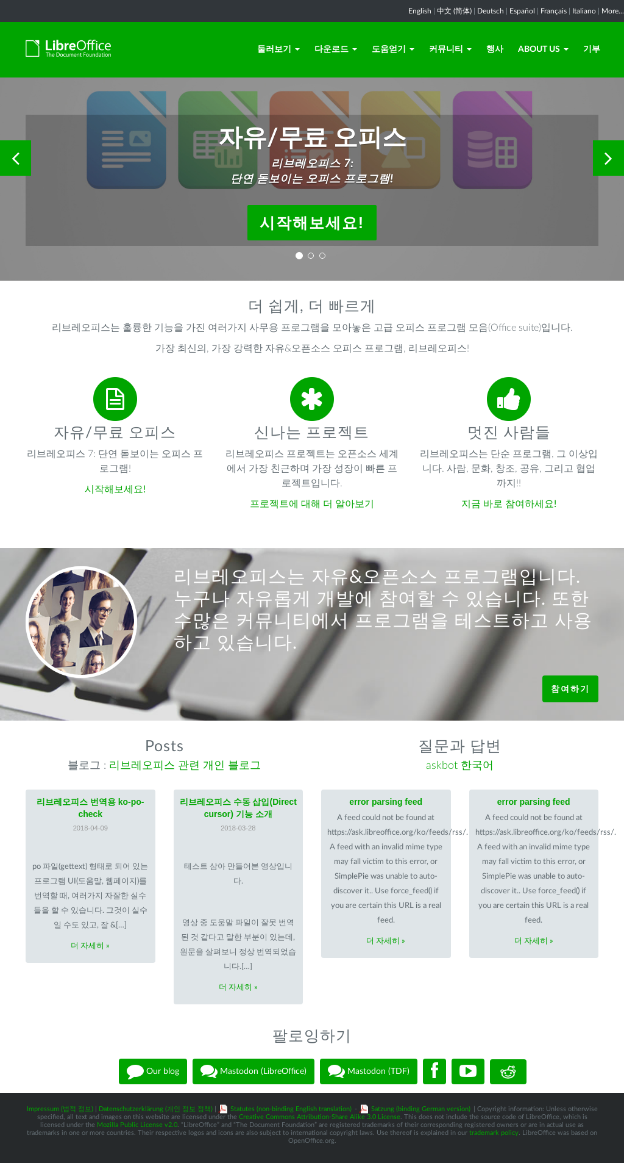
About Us (543, 49)
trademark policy (494, 1132)
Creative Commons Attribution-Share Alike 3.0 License (319, 1117)
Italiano (584, 11)
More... (612, 11)
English (419, 11)
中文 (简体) (454, 11)
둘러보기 (278, 49)
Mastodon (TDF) (369, 1071)
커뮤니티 (450, 49)
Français (554, 11)
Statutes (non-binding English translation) (291, 1109)
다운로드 (335, 49)
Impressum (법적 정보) (60, 1109)
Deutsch (490, 11)
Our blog (153, 1071)
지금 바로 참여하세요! (508, 504)
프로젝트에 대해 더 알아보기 (312, 504)
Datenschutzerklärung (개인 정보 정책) (156, 1109)
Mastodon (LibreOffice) (253, 1071)
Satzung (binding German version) (420, 1109)
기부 (591, 49)
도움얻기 (393, 49)
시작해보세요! (312, 222)
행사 (494, 49)
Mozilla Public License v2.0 (137, 1125)
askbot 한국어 (460, 765)
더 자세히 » (90, 946)
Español (522, 11)
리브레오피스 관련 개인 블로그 (185, 765)
